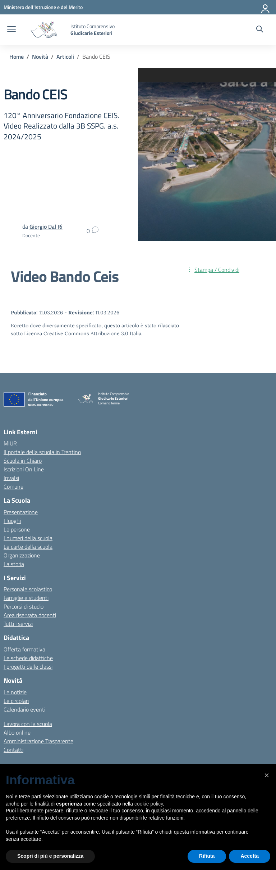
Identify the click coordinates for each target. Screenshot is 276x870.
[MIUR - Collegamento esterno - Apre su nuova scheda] (43, 7)
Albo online (17, 732)
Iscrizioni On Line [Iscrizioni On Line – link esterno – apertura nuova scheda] (24, 469)
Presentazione (21, 512)
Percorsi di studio (23, 606)
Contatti (13, 749)
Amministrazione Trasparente (38, 741)
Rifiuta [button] (207, 856)
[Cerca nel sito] (259, 30)
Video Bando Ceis (65, 276)
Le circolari (16, 700)
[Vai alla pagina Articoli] (65, 56)
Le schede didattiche (28, 658)
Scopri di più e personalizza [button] (50, 856)
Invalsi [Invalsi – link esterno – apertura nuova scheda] (11, 478)
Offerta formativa (24, 649)
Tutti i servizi (18, 623)
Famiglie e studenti (26, 597)
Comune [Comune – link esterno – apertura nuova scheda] (13, 486)
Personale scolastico (28, 589)
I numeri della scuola (28, 538)
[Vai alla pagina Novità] (40, 56)
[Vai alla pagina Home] (16, 56)
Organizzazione (22, 555)
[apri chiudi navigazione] (11, 30)
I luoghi (12, 520)
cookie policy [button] (148, 804)
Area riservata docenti (30, 615)
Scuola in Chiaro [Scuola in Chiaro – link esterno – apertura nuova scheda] (23, 460)
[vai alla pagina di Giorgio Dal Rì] (46, 226)
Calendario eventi (24, 709)
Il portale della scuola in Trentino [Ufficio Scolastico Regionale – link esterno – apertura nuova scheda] (42, 452)
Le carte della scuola (28, 546)
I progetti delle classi (28, 666)
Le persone (17, 529)
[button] (266, 775)
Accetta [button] (249, 856)
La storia (14, 564)
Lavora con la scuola (28, 723)
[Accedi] (265, 7)
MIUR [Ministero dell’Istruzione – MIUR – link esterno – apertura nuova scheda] (10, 443)
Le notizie (15, 692)
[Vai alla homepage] (44, 30)
